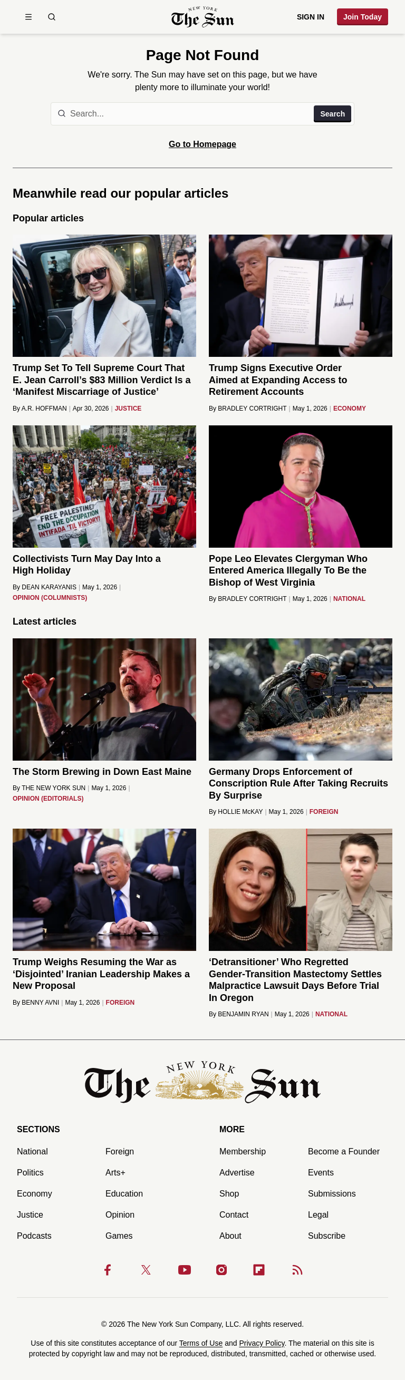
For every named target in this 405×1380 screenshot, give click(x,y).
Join (362, 17)
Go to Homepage (202, 144)
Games (119, 1235)
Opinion (119, 1214)
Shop (229, 1193)
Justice (30, 1214)
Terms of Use (201, 1343)
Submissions (332, 1193)
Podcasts (34, 1235)
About (230, 1235)
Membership (242, 1151)
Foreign (119, 1151)
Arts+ (115, 1172)
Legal (318, 1214)
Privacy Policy (261, 1343)
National (32, 1151)
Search (332, 114)
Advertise (237, 1172)
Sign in (310, 17)
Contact (233, 1214)
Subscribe (326, 1235)
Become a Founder (344, 1151)
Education (124, 1193)
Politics (30, 1172)
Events (321, 1172)
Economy (34, 1193)
